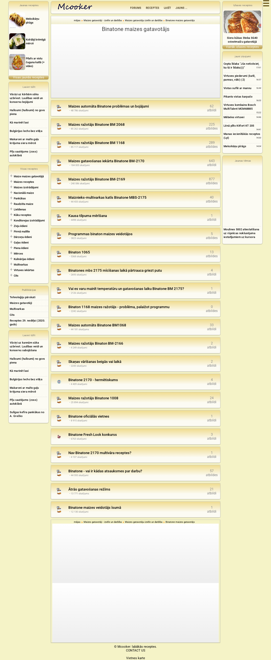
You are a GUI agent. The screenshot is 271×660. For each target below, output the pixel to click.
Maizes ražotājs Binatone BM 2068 (96, 124)
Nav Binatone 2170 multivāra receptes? (99, 453)
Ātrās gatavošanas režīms (89, 489)
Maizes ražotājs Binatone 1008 (93, 398)
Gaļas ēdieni (21, 242)
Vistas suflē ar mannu (237, 88)
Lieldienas (20, 209)
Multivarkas (21, 264)
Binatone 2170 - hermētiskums (93, 380)
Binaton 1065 (79, 252)
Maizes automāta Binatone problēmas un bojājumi (108, 106)
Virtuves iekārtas (24, 270)
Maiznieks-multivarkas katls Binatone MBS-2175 (107, 197)
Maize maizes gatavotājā (29, 176)
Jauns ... (181, 7)
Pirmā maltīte (22, 231)
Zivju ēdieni (20, 226)
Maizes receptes (24, 181)
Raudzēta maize (23, 204)
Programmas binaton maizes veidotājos (100, 234)
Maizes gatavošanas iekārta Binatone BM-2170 (106, 161)
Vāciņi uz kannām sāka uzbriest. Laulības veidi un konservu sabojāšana (26, 346)
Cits (16, 275)
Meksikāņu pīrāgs (235, 146)
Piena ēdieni (21, 248)
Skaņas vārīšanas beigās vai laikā (94, 361)
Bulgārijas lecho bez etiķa (26, 131)
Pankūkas (20, 198)
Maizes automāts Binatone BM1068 (97, 325)
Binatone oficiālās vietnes (88, 416)
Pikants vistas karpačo (238, 96)
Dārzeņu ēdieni (23, 237)
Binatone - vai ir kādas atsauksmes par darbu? (105, 471)
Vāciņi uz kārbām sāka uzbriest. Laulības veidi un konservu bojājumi (26, 98)
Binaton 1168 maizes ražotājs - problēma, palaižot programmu (118, 307)
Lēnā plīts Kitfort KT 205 (239, 125)
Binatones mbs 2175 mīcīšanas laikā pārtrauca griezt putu (115, 270)
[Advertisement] (135, 65)
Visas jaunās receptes (28, 77)
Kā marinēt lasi (19, 122)
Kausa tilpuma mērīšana (87, 216)
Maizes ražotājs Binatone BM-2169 (96, 179)
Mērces (18, 253)
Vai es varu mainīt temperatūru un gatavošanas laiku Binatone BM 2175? (126, 289)
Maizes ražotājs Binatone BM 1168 (96, 143)
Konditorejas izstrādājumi (29, 220)
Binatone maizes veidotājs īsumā (94, 507)
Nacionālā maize (24, 192)
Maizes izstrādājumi (26, 187)
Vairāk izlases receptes (242, 47)
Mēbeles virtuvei (234, 117)
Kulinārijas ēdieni (24, 259)
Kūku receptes (22, 215)
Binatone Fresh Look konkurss (92, 434)
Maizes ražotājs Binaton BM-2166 (95, 343)
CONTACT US (135, 650)
